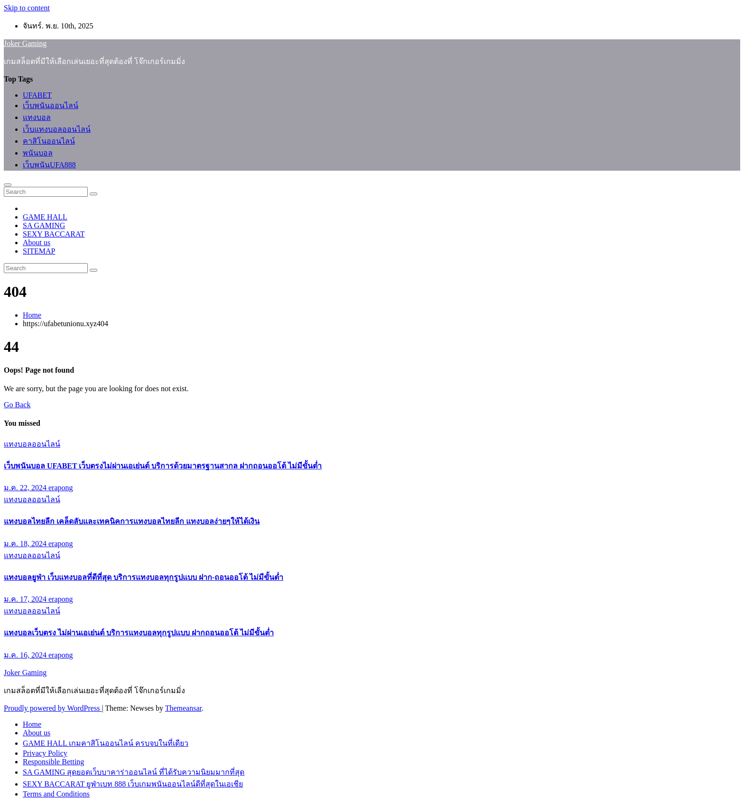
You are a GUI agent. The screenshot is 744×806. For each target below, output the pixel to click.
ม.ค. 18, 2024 (26, 544)
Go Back (17, 405)
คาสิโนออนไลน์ (49, 141)
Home (32, 315)
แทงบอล (37, 117)
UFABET (37, 95)
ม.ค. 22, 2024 (26, 488)
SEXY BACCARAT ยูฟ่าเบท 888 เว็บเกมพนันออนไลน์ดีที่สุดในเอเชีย (133, 784)
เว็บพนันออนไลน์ (50, 105)
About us (36, 242)
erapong (60, 488)
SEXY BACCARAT (54, 234)
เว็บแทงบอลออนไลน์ (57, 129)
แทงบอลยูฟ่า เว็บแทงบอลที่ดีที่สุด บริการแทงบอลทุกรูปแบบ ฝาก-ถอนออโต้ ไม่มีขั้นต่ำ (143, 577)
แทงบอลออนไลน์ (32, 444)
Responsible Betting (53, 762)
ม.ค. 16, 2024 (26, 655)
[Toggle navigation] (7, 184)
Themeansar (183, 708)
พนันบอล (38, 153)
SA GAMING (44, 225)
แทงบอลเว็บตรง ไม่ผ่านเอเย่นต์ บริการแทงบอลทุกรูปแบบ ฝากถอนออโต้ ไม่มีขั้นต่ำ (139, 633)
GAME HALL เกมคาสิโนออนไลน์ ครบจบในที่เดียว (105, 743)
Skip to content (27, 8)
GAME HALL (45, 217)
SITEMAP (39, 251)
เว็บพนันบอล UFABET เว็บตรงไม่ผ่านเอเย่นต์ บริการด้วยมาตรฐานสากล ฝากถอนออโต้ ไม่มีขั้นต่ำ (163, 466)
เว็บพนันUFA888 (49, 165)
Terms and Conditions (56, 794)
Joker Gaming (25, 43)
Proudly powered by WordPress (53, 708)
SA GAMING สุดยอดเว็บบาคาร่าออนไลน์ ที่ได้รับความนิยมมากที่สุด (133, 772)
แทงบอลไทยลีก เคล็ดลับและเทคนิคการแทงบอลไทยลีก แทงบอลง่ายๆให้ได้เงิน (132, 521)
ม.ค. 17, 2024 (26, 599)
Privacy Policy (45, 753)
